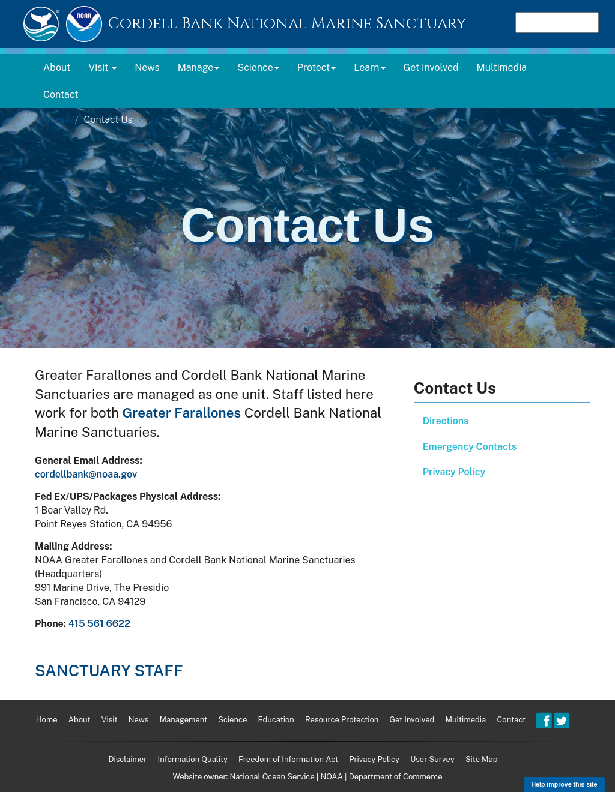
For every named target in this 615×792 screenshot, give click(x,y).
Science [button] (258, 67)
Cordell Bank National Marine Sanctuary (287, 23)
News (147, 67)
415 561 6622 (99, 623)
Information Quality (192, 759)
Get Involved (431, 67)
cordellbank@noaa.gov (86, 474)
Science (232, 719)
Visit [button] (102, 67)
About (56, 67)
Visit (109, 719)
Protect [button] (316, 67)
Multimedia (502, 67)
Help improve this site (564, 784)
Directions (446, 421)
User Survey (432, 759)
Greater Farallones (182, 413)
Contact (61, 94)
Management (183, 719)
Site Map (481, 759)
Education (276, 719)
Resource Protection (341, 719)
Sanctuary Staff (109, 670)
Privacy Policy (454, 472)
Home (56, 119)
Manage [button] (199, 67)
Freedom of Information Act (288, 759)
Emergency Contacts (470, 446)
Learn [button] (369, 67)
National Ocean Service (272, 776)
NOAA (331, 776)
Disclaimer (127, 759)
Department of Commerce (396, 776)
